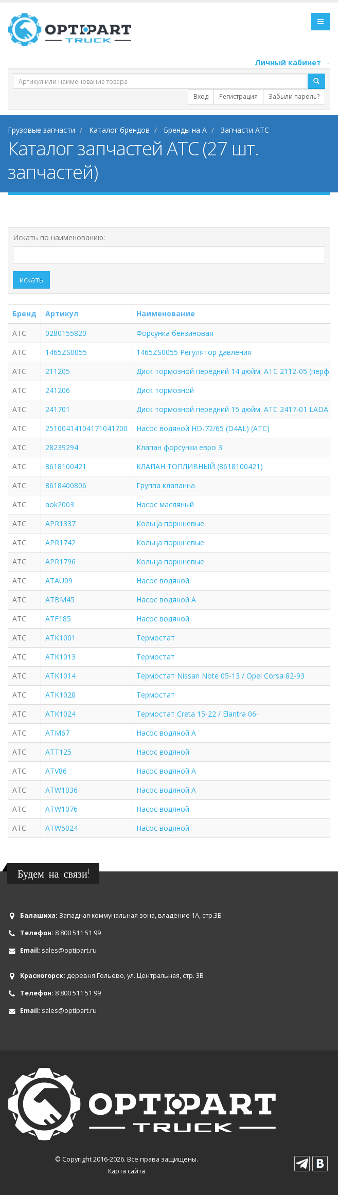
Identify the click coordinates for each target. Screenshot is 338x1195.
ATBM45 (60, 599)
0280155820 (65, 333)
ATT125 (58, 752)
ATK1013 (60, 657)
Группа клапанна (165, 485)
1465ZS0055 (66, 352)
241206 (57, 390)
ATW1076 (61, 809)
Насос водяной (162, 580)
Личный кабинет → (292, 62)
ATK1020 (60, 695)
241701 (57, 409)
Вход (200, 96)
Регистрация (238, 96)
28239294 (61, 447)
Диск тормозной (165, 390)
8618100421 (65, 466)
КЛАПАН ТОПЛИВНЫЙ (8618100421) (199, 466)
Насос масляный (165, 504)
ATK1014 (60, 676)
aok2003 (59, 504)
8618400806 (65, 485)
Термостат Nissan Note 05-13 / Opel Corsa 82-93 (220, 676)
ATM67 (57, 733)
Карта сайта (126, 1171)
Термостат (155, 638)
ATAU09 (59, 580)
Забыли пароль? (294, 96)
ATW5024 (61, 828)
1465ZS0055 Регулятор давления (194, 352)
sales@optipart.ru (69, 950)
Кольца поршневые (170, 523)
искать (31, 279)
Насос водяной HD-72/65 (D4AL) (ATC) (203, 428)
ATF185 (58, 618)
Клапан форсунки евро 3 (179, 447)
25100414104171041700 (86, 428)
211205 (57, 371)
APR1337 (60, 523)
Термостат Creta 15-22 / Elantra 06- (197, 714)
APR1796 (60, 561)
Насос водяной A (166, 599)
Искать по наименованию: (59, 237)
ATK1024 (60, 714)
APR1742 (60, 542)
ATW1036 (61, 790)
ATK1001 (60, 638)
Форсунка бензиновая (175, 333)
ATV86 (56, 771)
